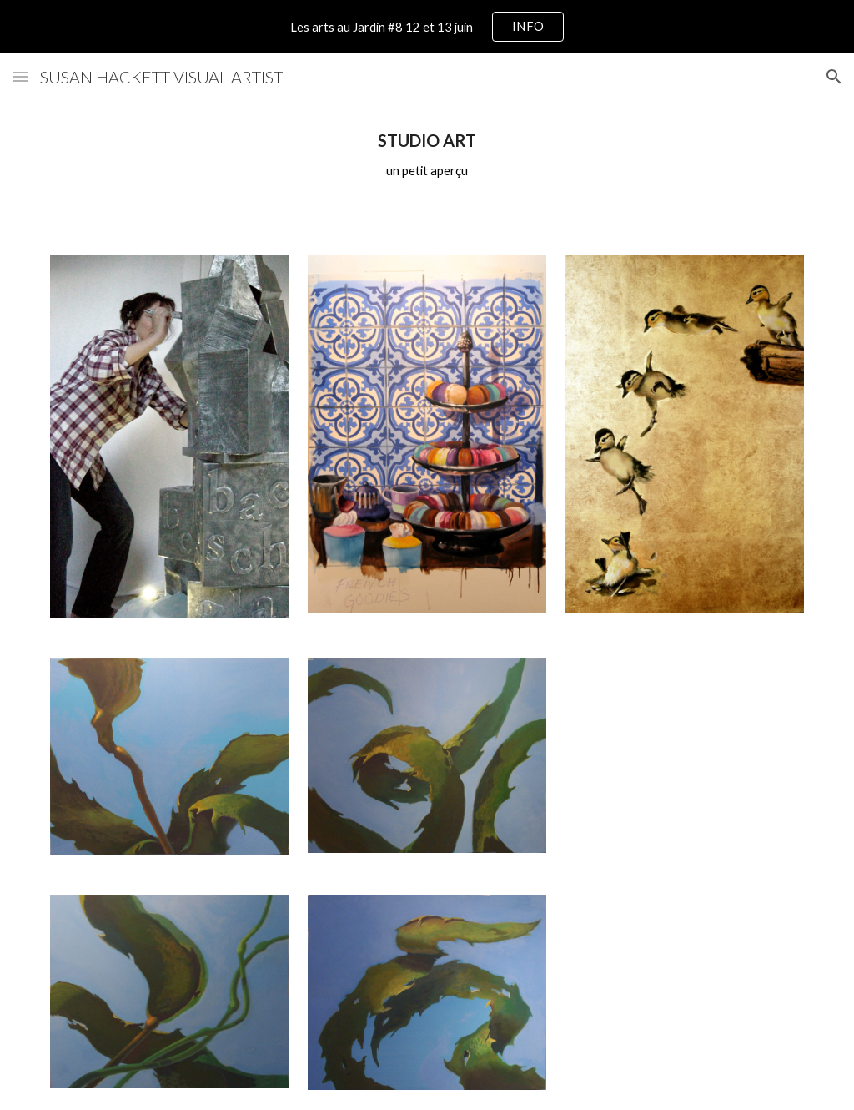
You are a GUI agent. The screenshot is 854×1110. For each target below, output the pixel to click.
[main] (427, 156)
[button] (20, 76)
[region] (427, 26)
